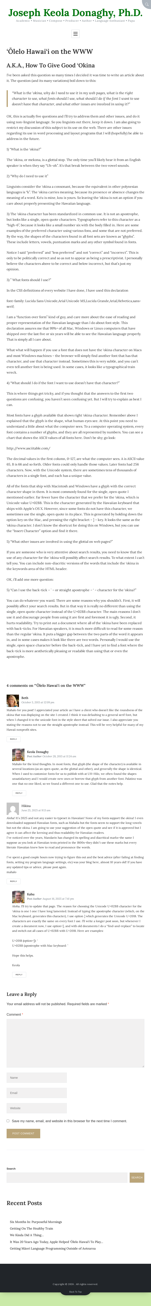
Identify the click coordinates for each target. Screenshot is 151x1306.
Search (11, 1168)
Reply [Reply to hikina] (13, 881)
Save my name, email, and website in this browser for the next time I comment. (69, 1121)
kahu (30, 894)
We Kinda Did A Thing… (27, 1235)
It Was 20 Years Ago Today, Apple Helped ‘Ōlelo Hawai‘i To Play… (56, 1242)
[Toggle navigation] (75, 34)
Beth (24, 698)
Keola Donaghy (38, 752)
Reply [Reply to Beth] (13, 739)
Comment (15, 1014)
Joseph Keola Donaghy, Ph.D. (75, 12)
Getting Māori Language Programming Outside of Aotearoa (53, 1248)
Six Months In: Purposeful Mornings (36, 1222)
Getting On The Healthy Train (31, 1228)
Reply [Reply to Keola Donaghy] (19, 793)
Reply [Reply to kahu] (19, 975)
